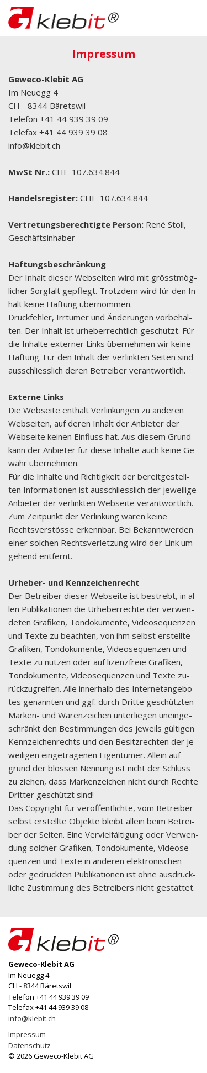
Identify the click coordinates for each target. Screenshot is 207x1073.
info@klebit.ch (34, 145)
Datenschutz (29, 1045)
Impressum (27, 1034)
